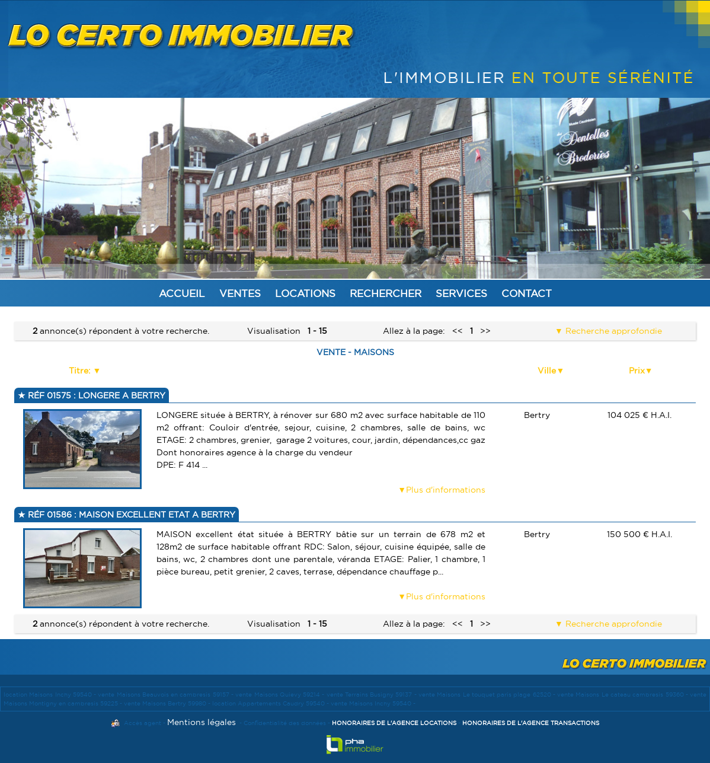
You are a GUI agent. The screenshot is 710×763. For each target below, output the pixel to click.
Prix (637, 370)
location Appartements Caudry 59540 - (271, 703)
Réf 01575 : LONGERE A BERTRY (95, 395)
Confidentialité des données (285, 723)
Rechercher (385, 293)
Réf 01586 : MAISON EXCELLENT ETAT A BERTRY (130, 514)
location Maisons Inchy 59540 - (51, 694)
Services (461, 293)
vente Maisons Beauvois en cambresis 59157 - (166, 694)
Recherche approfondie (612, 330)
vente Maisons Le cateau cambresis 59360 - (623, 694)
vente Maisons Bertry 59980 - (168, 703)
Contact (526, 293)
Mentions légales (201, 722)
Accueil (182, 293)
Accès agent (142, 723)
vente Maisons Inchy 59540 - (373, 703)
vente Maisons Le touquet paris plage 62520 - (487, 694)
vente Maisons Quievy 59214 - (280, 694)
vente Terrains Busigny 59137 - (372, 694)
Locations (305, 293)
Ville (547, 370)
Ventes (240, 293)
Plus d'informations (445, 489)
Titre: (81, 370)
